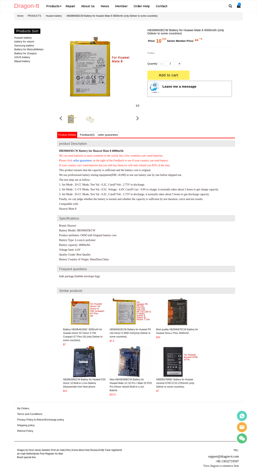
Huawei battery (54, 15)
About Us (88, 6)
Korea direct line (80, 450)
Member (121, 6)
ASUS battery (22, 57)
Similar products (70, 290)
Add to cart (168, 75)
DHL (67, 450)
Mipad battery (22, 61)
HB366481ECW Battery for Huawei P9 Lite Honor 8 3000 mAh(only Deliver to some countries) (130, 333)
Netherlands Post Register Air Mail (44, 453)
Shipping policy (26, 425)
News (105, 6)
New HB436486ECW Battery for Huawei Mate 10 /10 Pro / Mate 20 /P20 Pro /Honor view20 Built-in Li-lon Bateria (131, 385)
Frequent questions (73, 269)
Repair (70, 6)
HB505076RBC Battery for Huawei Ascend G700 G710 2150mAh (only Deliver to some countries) (175, 383)
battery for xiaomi (24, 41)
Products (52, 6)
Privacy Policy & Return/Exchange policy (40, 419)
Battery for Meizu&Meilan (28, 49)
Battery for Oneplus (25, 53)
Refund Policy (25, 431)
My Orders (23, 408)
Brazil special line (26, 457)
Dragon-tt (22, 450)
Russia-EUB (96, 450)
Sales (242, 416)
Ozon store (34, 450)
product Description (73, 143)
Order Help (142, 6)
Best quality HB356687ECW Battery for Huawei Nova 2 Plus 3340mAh (177, 331)
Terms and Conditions (29, 414)
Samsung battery (24, 45)
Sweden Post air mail (53, 450)
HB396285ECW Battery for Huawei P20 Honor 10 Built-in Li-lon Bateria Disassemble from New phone (84, 383)
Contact (161, 6)
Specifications (69, 218)
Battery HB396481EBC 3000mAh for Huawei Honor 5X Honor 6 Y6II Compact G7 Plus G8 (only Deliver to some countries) (83, 335)
